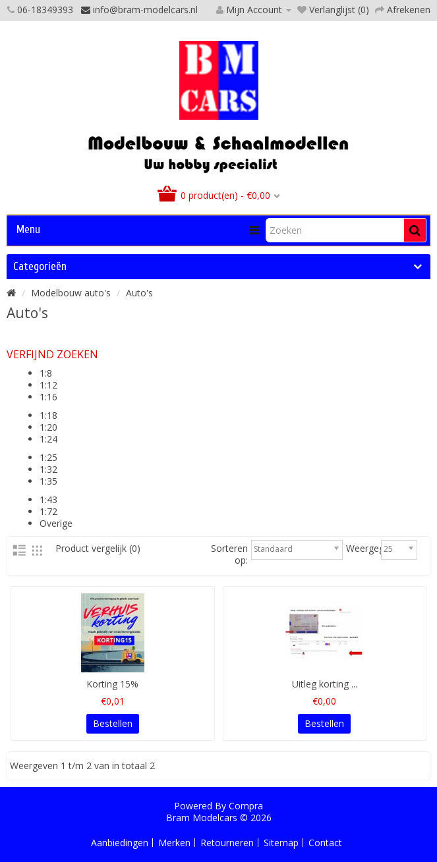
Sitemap (281, 842)
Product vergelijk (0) (97, 548)
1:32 (48, 469)
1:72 (48, 511)
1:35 (48, 481)
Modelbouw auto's (71, 292)
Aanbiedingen (119, 842)
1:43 (48, 499)
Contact (325, 842)
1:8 (46, 373)
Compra (246, 805)
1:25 (48, 457)
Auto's (139, 292)
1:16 (48, 397)
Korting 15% (112, 684)
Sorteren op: (229, 554)
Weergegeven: (376, 548)
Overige (56, 523)
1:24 (48, 439)
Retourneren (227, 842)
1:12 (48, 385)
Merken (174, 842)
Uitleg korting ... (324, 684)
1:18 (48, 415)
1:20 (48, 427)
